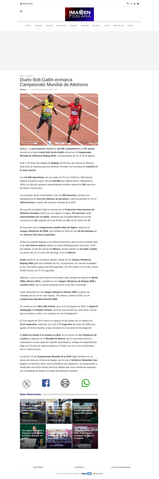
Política (28, 26)
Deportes (73, 26)
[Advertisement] (79, 51)
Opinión (131, 26)
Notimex (23, 89)
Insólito (107, 26)
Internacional (61, 26)
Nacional (49, 26)
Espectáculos (119, 26)
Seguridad (85, 26)
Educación (96, 26)
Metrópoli (38, 26)
